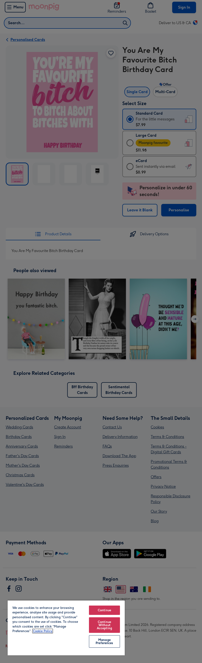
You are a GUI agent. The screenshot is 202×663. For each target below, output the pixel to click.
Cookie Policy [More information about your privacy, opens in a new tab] (42, 631)
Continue (104, 610)
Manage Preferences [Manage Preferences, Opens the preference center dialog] (104, 641)
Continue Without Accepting (104, 625)
